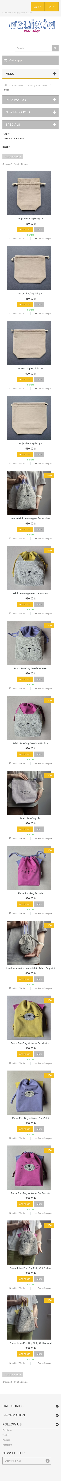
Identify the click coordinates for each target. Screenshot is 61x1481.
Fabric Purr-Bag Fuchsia (30, 893)
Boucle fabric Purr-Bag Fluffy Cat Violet (30, 518)
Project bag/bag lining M (30, 368)
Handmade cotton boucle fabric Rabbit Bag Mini (30, 968)
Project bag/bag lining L (30, 443)
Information (16, 99)
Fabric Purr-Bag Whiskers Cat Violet (30, 1118)
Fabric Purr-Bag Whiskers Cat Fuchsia (30, 1193)
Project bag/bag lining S (31, 293)
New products (18, 112)
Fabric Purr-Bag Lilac (30, 818)
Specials (13, 124)
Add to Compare (45, 238)
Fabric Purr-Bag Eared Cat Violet (30, 668)
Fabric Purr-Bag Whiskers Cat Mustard (30, 1043)
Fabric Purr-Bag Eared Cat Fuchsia (30, 743)
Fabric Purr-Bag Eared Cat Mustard (30, 593)
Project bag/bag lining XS (30, 218)
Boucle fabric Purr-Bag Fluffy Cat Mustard (30, 1343)
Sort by (6, 147)
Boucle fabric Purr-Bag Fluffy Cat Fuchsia (30, 1268)
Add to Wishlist (18, 238)
